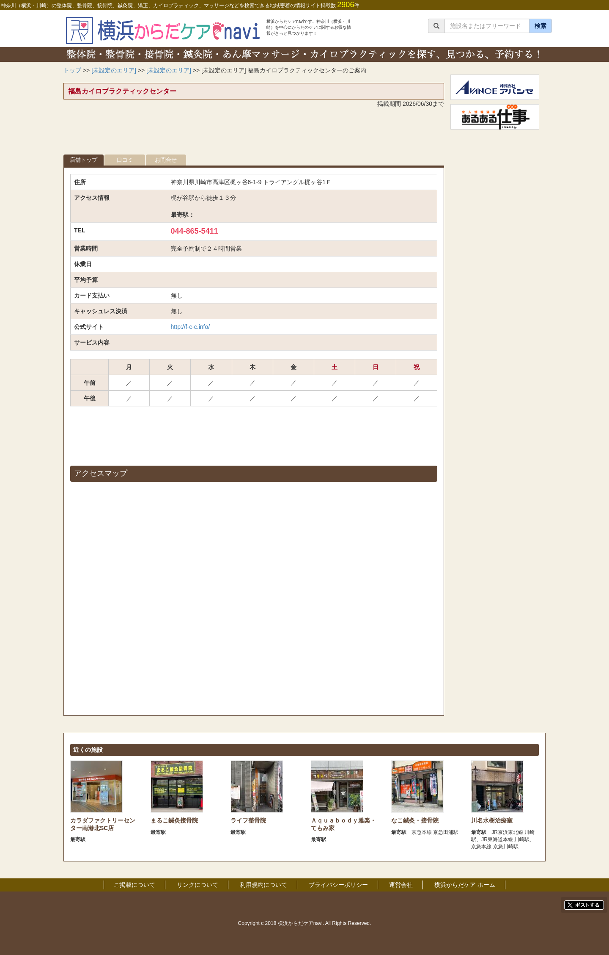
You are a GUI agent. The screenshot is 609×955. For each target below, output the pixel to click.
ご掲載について (134, 884)
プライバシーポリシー (338, 884)
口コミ (125, 160)
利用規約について (263, 884)
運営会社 (401, 884)
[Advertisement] (253, 133)
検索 (540, 25)
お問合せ (166, 160)
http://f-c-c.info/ (190, 326)
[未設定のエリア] (113, 70)
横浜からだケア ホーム (464, 884)
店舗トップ (83, 160)
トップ (72, 70)
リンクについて (197, 884)
